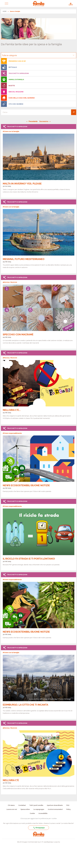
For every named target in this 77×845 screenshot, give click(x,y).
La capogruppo (38, 809)
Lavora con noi (11, 809)
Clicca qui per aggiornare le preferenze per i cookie (38, 818)
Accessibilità (42, 813)
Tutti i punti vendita (36, 805)
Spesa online (25, 809)
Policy (68, 809)
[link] (38, 161)
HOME (4, 11)
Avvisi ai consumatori (55, 809)
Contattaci (22, 805)
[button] (6, 3)
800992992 (38, 827)
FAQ (67, 805)
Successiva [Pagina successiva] (44, 121)
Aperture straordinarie (55, 805)
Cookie (32, 813)
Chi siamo (11, 805)
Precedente (33, 121)
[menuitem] (38, 61)
